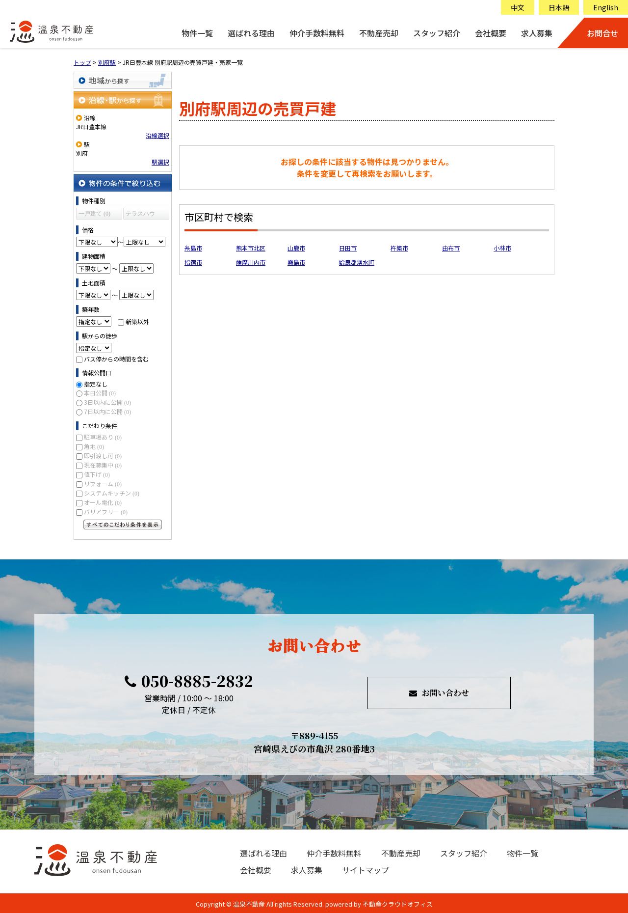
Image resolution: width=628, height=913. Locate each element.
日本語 (559, 7)
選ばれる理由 (251, 33)
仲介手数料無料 (316, 33)
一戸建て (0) (94, 213)
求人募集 (536, 33)
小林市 (502, 248)
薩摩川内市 (250, 262)
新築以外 (137, 321)
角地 (94, 446)
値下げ (97, 474)
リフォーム (103, 483)
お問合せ (602, 33)
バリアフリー (106, 511)
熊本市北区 (250, 248)
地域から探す (123, 80)
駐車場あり (103, 437)
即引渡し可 (103, 455)
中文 (517, 7)
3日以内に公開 (107, 402)
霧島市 (296, 262)
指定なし (95, 384)
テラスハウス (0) (140, 215)
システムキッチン (111, 493)
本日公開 (100, 392)
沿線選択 (157, 135)
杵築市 (399, 248)
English (605, 7)
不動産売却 (378, 33)
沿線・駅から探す (123, 100)
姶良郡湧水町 (356, 262)
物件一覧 (197, 33)
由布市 (451, 248)
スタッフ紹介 (436, 33)
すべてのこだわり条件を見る (122, 524)
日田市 (348, 248)
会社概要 (490, 33)
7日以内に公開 (107, 411)
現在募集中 (103, 465)
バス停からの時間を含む (116, 359)
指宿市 (193, 262)
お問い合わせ (439, 692)
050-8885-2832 (189, 681)
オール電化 (103, 502)
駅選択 (160, 162)
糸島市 (193, 248)
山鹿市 (296, 248)
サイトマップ (365, 870)
